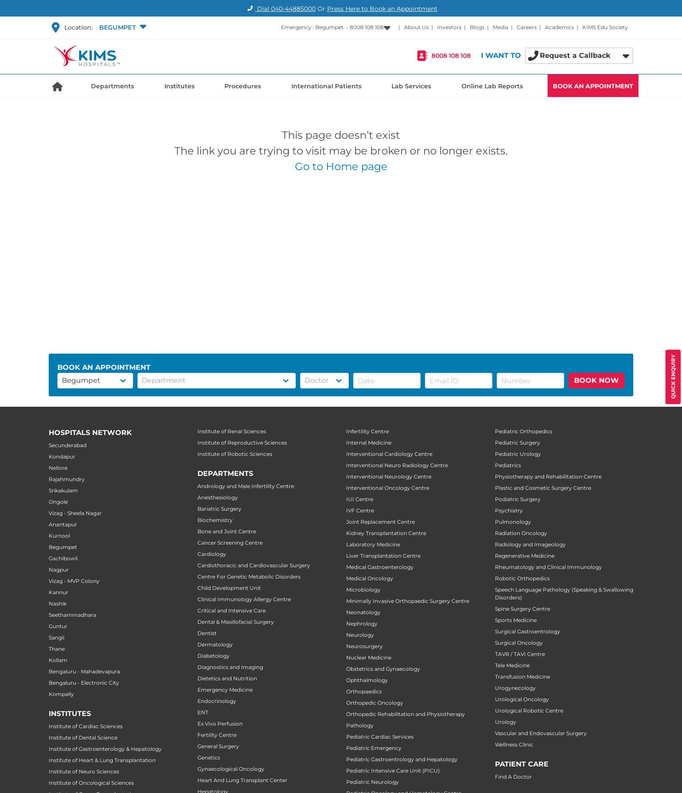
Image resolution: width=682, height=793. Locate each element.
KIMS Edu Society (605, 27)
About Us (416, 27)
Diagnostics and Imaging (230, 667)
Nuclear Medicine (368, 657)
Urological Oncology (522, 699)
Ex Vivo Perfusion (220, 723)
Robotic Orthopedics (522, 578)
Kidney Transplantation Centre (386, 533)
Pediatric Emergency (373, 748)
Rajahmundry (67, 479)
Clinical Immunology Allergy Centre (244, 599)
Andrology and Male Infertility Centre (245, 486)
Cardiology (211, 554)
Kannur (58, 592)
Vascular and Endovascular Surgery (541, 733)
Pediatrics (508, 465)
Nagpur (59, 569)
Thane (57, 649)
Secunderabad (68, 445)
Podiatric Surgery (518, 499)
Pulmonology (513, 522)
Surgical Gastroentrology (527, 631)
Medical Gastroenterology (380, 567)
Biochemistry (215, 520)
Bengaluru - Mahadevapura (84, 671)
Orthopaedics (364, 691)
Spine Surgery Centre (522, 609)
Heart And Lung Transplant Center (242, 780)
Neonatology (363, 612)
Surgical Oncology (519, 642)
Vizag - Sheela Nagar (75, 513)
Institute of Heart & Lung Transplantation (102, 760)
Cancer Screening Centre (230, 542)
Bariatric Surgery (219, 508)
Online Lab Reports (492, 86)
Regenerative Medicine (525, 555)
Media (500, 27)
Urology (505, 722)
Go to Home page (341, 166)
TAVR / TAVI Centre (520, 654)
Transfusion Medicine (522, 676)
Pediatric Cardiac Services (380, 736)
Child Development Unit (229, 588)
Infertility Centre (367, 431)
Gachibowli (63, 558)
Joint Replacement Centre (380, 522)
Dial (280, 9)
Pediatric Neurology (372, 782)
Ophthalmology (367, 680)
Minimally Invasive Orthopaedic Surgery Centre (407, 601)
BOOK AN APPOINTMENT (593, 86)
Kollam (58, 660)
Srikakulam (63, 490)
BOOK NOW (596, 380)
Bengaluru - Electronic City (84, 682)
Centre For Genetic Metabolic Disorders (249, 576)
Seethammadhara (72, 615)
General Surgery (218, 746)
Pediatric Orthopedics (523, 431)
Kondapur (62, 456)
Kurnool (59, 535)
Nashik (58, 603)
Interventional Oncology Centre (387, 488)
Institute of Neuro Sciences (84, 771)
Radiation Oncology (521, 533)
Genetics (208, 757)
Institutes (179, 86)
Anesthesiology (217, 497)
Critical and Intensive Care (231, 610)
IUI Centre (359, 499)
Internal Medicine (368, 442)
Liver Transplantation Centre (383, 555)
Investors (449, 27)
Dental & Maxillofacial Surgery (235, 622)
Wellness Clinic (514, 744)
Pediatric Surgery (517, 442)
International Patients (326, 86)
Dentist (207, 633)
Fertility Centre (217, 735)
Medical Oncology (369, 578)
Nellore (58, 468)
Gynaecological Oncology (230, 769)
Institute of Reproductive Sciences (242, 442)
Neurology (360, 635)
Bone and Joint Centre (226, 531)
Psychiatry (509, 510)
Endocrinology (216, 701)
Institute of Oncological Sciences (91, 783)
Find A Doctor (513, 776)
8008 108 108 (451, 56)
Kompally (61, 694)
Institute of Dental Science (83, 737)
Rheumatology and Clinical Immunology (548, 567)
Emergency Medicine (225, 689)
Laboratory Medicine (373, 544)
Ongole (58, 502)
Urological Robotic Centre (529, 710)
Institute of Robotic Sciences (234, 454)
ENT (202, 712)
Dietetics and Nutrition (227, 678)
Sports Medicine (516, 620)
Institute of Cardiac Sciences (86, 726)
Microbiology (363, 589)
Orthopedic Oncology (374, 702)
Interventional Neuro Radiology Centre (397, 465)
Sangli (56, 637)
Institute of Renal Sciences (231, 431)
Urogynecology (515, 688)
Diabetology (213, 655)
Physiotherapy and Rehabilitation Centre (548, 476)
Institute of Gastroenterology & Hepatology (105, 749)
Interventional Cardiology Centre (389, 454)
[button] (122, 27)
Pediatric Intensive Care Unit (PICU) (393, 770)
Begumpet (63, 547)
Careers (527, 27)
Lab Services (411, 86)
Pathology (360, 725)
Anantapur (63, 524)
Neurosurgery (364, 646)
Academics (559, 27)
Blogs (477, 27)
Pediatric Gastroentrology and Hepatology (402, 759)
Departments (112, 86)
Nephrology (362, 623)
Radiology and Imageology (530, 544)
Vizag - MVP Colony (74, 581)
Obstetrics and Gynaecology (383, 669)
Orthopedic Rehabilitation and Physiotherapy (405, 714)
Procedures (242, 86)
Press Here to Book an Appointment (382, 9)
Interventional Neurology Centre (388, 476)
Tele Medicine (512, 665)
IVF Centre (360, 510)
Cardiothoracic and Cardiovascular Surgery (253, 565)
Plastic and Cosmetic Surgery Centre (543, 488)
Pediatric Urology (518, 454)
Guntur (58, 626)
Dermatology (215, 644)
